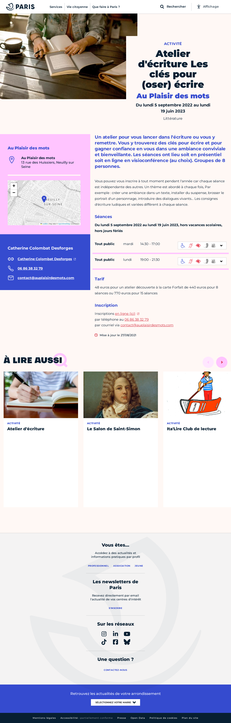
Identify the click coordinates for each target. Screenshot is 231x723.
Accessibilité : (86, 717)
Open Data (138, 717)
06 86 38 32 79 (137, 319)
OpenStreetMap (64, 224)
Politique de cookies (163, 717)
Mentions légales (44, 717)
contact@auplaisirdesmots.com (146, 325)
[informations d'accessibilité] (202, 245)
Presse (121, 717)
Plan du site (190, 717)
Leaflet (44, 224)
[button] (44, 199)
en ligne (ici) (125, 313)
